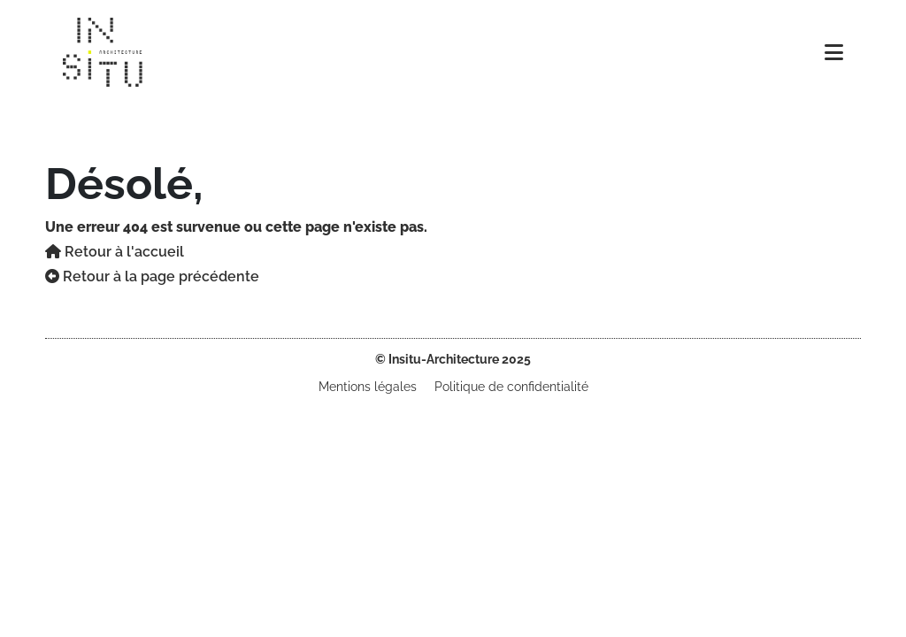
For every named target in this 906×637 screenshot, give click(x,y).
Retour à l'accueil (114, 251)
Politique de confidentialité (511, 387)
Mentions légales (368, 387)
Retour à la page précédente (152, 276)
